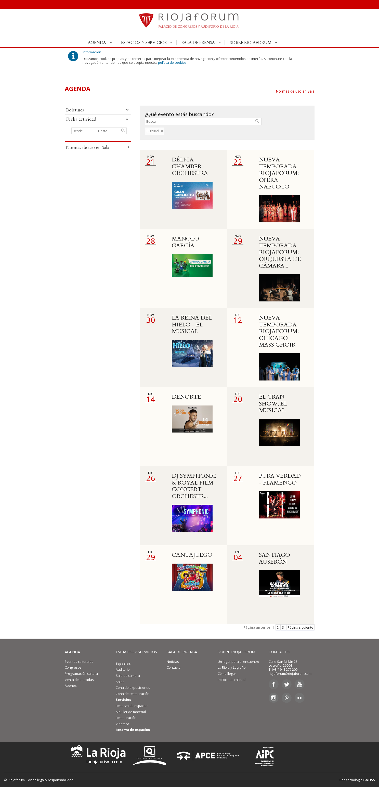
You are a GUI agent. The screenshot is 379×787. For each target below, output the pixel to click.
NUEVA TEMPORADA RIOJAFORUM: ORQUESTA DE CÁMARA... (280, 252)
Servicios (123, 699)
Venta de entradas (79, 679)
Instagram (274, 698)
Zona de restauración (132, 693)
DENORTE (186, 397)
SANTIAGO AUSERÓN (274, 558)
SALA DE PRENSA (182, 651)
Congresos (73, 667)
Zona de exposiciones (133, 687)
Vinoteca (122, 723)
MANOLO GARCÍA (185, 242)
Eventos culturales (79, 661)
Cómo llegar (227, 673)
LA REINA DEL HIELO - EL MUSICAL (192, 324)
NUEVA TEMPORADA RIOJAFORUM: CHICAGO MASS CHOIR (279, 331)
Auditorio (123, 669)
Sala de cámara (128, 675)
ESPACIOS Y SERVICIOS (136, 651)
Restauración (126, 717)
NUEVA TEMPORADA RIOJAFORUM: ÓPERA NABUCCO (279, 173)
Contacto (173, 667)
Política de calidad (231, 679)
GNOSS (369, 780)
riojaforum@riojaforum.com (290, 673)
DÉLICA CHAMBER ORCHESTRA (190, 166)
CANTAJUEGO (192, 555)
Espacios (123, 663)
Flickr (300, 698)
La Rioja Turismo (97, 755)
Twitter (287, 684)
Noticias (173, 661)
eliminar (162, 131)
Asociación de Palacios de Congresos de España (210, 755)
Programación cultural (82, 673)
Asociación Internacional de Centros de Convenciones (260, 755)
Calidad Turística (151, 755)
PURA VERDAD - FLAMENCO (280, 479)
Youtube (300, 684)
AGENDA (72, 651)
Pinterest (287, 698)
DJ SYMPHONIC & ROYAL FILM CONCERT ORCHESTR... (194, 486)
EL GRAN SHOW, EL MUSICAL (273, 403)
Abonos (71, 685)
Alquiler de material (131, 711)
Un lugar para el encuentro (238, 661)
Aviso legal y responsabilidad (50, 780)
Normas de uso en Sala (295, 91)
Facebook (274, 684)
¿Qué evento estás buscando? (179, 114)
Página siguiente (300, 627)
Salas (120, 681)
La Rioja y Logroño (232, 667)
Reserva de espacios (132, 705)
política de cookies (172, 62)
